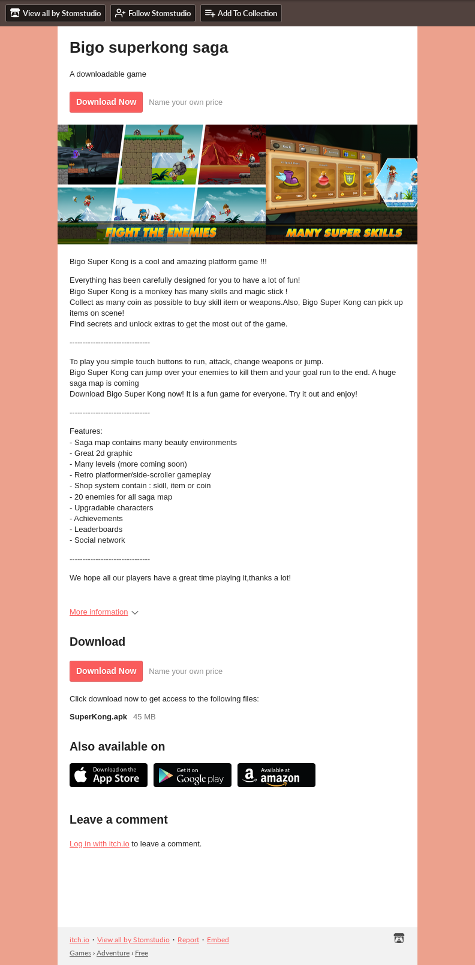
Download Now (106, 102)
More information (104, 611)
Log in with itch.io (100, 843)
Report (188, 939)
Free (141, 952)
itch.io (79, 939)
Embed (218, 939)
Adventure (113, 952)
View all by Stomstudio (133, 939)
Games (80, 952)
